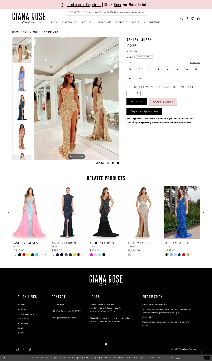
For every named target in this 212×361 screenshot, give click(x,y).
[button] (187, 18)
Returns (21, 333)
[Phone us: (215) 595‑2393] (74, 12)
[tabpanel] (22, 51)
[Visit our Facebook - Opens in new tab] (23, 349)
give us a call (157, 122)
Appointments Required (81, 4)
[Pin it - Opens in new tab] (113, 163)
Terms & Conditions (26, 314)
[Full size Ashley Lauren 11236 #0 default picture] (76, 98)
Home (15, 32)
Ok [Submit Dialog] (207, 358)
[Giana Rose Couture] (29, 18)
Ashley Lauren (32, 32)
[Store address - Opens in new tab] (100, 12)
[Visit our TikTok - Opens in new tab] (30, 349)
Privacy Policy (23, 319)
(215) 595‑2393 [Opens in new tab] (59, 305)
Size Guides (22, 309)
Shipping (21, 328)
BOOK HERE (147, 317)
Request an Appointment (144, 111)
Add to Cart (136, 101)
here (178, 358)
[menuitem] (106, 12)
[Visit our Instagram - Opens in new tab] (17, 349)
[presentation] (30, 212)
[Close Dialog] (4, 357)
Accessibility (23, 323)
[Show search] (181, 18)
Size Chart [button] (195, 63)
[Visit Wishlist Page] (193, 18)
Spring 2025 (51, 32)
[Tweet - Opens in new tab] (108, 163)
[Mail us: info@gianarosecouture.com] (132, 12)
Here (117, 4)
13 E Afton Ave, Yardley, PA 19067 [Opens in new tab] (66, 311)
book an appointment (179, 122)
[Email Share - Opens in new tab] (118, 163)
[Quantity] (133, 93)
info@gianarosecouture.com (64, 318)
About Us (21, 305)
